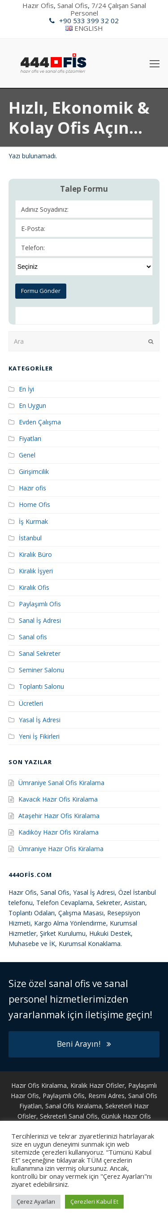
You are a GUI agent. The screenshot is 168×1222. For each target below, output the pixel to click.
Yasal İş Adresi (39, 720)
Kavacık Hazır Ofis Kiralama (58, 799)
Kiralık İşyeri (36, 571)
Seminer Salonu (41, 670)
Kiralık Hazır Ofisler (97, 1085)
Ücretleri (31, 703)
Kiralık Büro (35, 554)
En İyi (26, 389)
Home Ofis (34, 504)
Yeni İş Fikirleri (39, 736)
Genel (27, 455)
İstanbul (30, 538)
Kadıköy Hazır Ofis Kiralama (58, 832)
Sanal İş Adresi (40, 620)
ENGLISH (88, 28)
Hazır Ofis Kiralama (39, 1085)
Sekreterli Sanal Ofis (69, 1116)
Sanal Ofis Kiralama (73, 1106)
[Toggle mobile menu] (154, 63)
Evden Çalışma (40, 422)
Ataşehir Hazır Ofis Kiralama (58, 815)
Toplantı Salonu (41, 686)
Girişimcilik (34, 471)
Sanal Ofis (72, 5)
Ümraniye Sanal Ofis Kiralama (61, 782)
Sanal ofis (33, 637)
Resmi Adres (106, 1095)
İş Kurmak (33, 521)
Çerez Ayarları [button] (36, 1201)
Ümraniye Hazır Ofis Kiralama (60, 848)
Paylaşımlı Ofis (40, 604)
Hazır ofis (32, 488)
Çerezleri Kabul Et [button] (94, 1201)
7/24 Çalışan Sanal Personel (108, 9)
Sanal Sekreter (39, 653)
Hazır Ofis (38, 5)
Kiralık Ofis (34, 587)
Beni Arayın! (84, 1044)
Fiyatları (30, 438)
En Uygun (32, 405)
